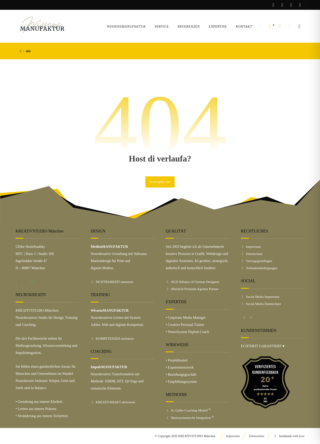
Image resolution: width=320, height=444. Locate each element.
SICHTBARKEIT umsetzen (112, 282)
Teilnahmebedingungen (259, 268)
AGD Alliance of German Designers (192, 282)
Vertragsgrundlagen (256, 261)
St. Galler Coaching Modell (188, 410)
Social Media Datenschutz (261, 304)
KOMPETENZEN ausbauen (112, 338)
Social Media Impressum (260, 297)
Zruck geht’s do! (159, 182)
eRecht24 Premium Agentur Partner (192, 289)
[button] (299, 26)
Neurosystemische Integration (190, 418)
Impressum (251, 246)
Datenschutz (251, 254)
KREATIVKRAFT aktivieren (113, 402)
